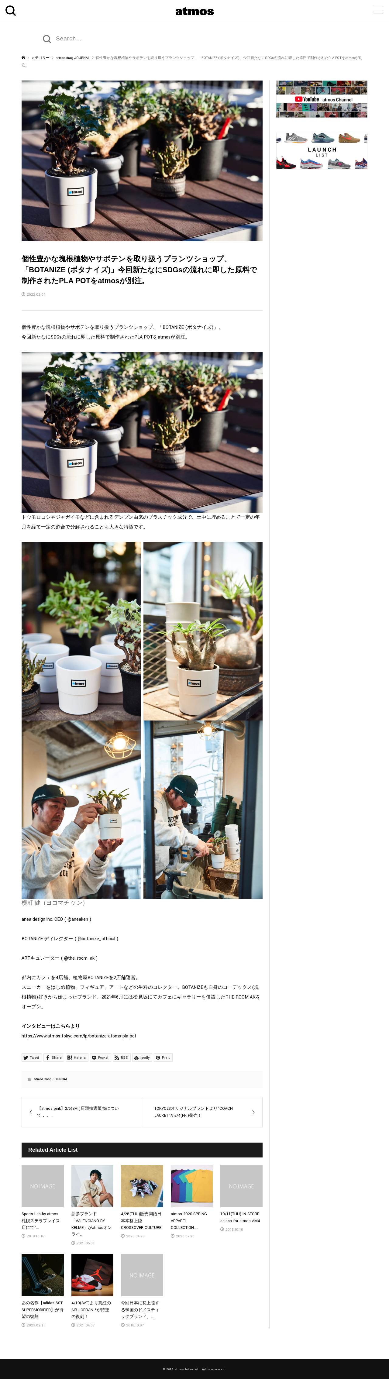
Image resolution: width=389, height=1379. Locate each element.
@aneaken (78, 919)
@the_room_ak (80, 958)
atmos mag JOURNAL (51, 1079)
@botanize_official (97, 939)
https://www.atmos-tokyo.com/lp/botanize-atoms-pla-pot (79, 1036)
